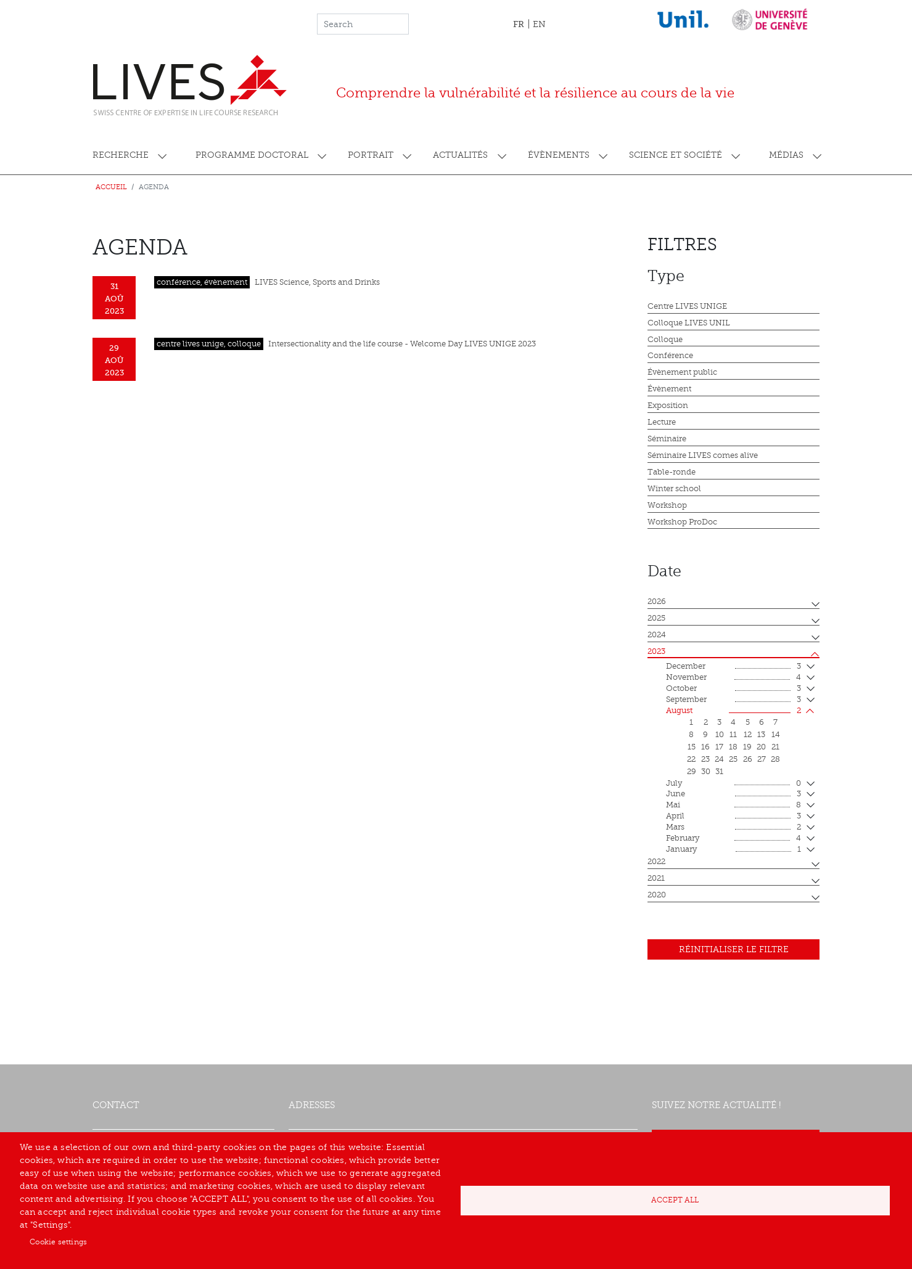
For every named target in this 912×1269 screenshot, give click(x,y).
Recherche (120, 155)
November (733, 677)
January (733, 849)
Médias (786, 155)
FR (518, 24)
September (733, 700)
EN (539, 24)
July (733, 784)
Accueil (111, 187)
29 (691, 771)
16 (705, 747)
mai (733, 805)
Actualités (460, 155)
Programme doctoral (251, 155)
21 (775, 747)
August (733, 711)
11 (733, 734)
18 (733, 747)
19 (747, 747)
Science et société (675, 155)
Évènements (559, 155)
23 (705, 759)
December (733, 666)
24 (719, 759)
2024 (656, 634)
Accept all (675, 1200)
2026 (656, 601)
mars (733, 827)
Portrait (370, 155)
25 (733, 759)
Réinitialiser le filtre (734, 949)
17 (719, 747)
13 (761, 734)
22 (691, 759)
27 (761, 759)
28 (775, 759)
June (733, 794)
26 (747, 759)
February (733, 838)
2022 (656, 861)
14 (775, 734)
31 (719, 771)
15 (692, 747)
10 (719, 734)
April (733, 816)
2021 (656, 878)
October (733, 689)
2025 (656, 618)
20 (761, 747)
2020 (656, 895)
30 (705, 771)
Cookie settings (58, 1242)
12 (748, 734)
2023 (656, 651)
